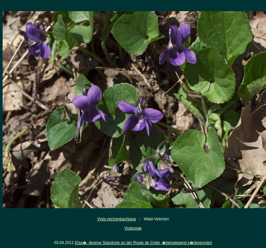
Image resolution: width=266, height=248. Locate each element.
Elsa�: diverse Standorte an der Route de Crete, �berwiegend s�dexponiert (143, 242)
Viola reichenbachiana (116, 219)
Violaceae (133, 228)
